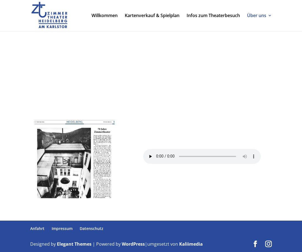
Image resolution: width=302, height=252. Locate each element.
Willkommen (105, 16)
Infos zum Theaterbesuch (213, 16)
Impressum (62, 228)
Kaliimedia (191, 244)
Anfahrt (37, 228)
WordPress (133, 244)
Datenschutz (91, 228)
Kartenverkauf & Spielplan (152, 16)
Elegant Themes (74, 244)
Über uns (256, 16)
